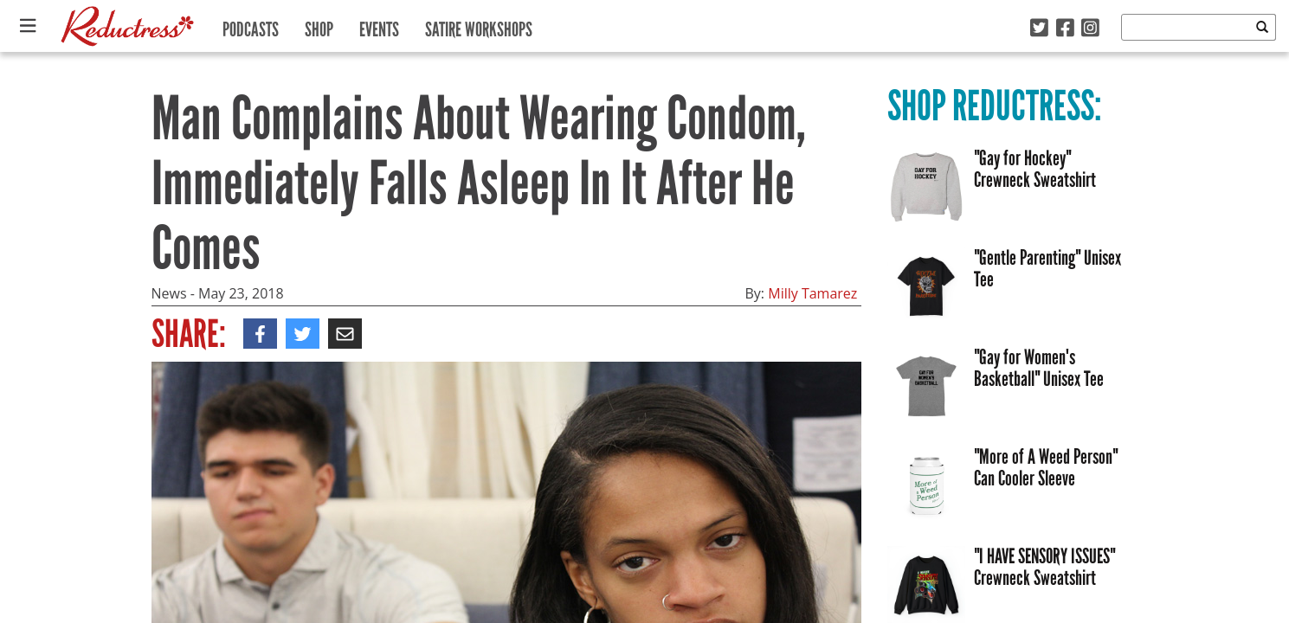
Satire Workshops (478, 25)
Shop (319, 25)
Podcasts (250, 25)
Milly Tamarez (812, 293)
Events (379, 25)
